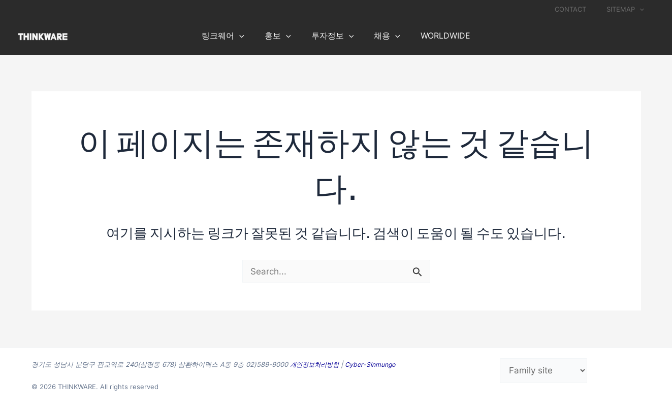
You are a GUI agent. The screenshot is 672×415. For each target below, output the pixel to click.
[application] (643, 9)
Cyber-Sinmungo (375, 364)
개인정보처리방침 (316, 364)
